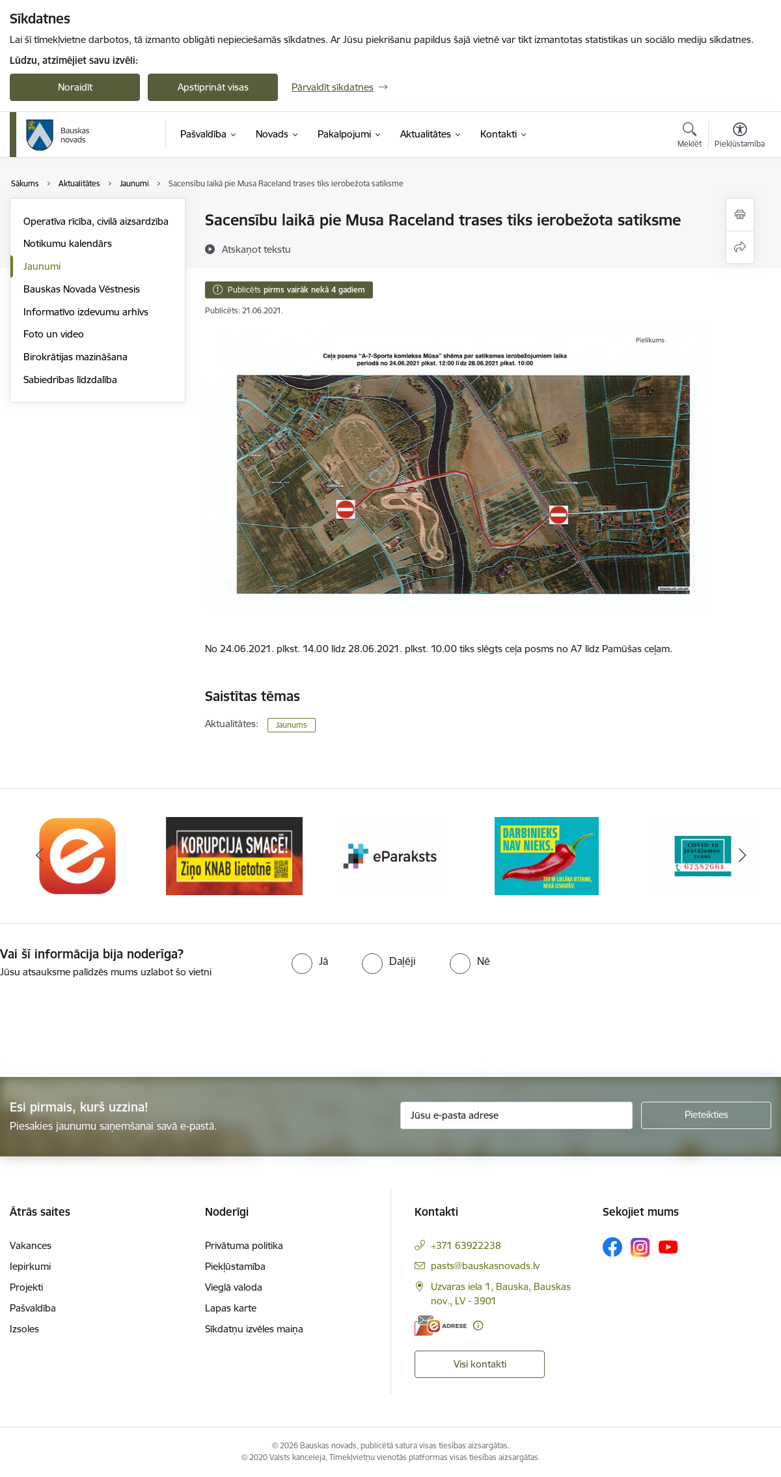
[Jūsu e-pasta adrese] (516, 1115)
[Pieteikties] (706, 1115)
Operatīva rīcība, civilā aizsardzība (96, 221)
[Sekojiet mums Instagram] (640, 1247)
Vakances (30, 1245)
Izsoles (24, 1329)
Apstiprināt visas (213, 87)
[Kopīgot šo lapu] (740, 247)
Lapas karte (230, 1308)
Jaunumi (42, 266)
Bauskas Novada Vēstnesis (81, 289)
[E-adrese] (441, 1325)
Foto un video (53, 334)
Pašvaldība (33, 1308)
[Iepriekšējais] (39, 856)
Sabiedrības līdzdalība (70, 379)
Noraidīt (75, 87)
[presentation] (109, 1028)
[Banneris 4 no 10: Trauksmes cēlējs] (547, 855)
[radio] (310, 961)
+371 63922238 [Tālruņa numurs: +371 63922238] (466, 1245)
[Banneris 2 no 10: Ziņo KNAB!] (234, 855)
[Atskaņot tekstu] (256, 249)
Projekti (26, 1287)
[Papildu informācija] (478, 1325)
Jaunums (291, 725)
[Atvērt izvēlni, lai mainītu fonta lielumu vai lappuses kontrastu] (739, 136)
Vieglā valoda (233, 1287)
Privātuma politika (244, 1245)
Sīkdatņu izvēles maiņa (254, 1329)
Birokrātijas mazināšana (75, 357)
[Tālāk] (742, 856)
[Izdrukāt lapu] (740, 215)
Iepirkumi (30, 1266)
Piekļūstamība (235, 1266)
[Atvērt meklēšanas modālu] (689, 136)
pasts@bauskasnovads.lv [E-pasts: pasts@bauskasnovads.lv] (485, 1265)
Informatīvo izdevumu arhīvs (85, 312)
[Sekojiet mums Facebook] (612, 1247)
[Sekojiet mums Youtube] (668, 1246)
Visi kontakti (480, 1364)
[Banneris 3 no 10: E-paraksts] (390, 855)
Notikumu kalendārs (67, 243)
